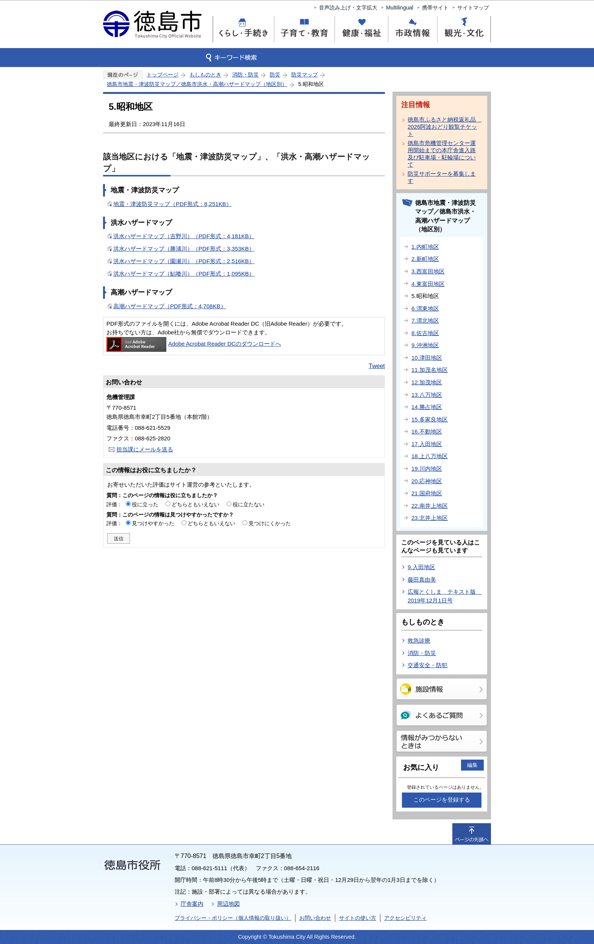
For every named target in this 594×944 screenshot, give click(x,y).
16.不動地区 (426, 431)
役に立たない (248, 504)
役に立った (145, 504)
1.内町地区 (425, 246)
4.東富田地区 (428, 284)
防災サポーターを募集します (442, 177)
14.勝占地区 (426, 407)
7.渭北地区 (425, 320)
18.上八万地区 (429, 456)
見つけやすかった (153, 523)
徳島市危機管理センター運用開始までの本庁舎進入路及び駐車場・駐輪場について (442, 154)
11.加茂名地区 (429, 370)
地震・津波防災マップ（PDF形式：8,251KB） (172, 204)
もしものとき (205, 75)
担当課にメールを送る (144, 449)
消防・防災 (245, 75)
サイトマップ (473, 8)
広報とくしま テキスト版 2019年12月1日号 (444, 596)
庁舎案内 (192, 903)
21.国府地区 (426, 493)
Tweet (377, 366)
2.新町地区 (425, 259)
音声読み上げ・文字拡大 (348, 8)
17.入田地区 (426, 444)
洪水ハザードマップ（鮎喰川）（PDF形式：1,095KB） (184, 273)
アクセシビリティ (405, 918)
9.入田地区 (421, 567)
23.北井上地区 (429, 518)
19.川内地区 (426, 468)
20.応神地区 (426, 481)
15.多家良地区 (429, 419)
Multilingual (399, 8)
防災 (275, 75)
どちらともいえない (195, 504)
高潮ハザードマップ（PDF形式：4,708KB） (169, 306)
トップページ (162, 75)
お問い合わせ (315, 918)
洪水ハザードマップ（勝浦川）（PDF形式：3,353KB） (184, 248)
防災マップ (304, 75)
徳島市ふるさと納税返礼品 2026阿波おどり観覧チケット (443, 126)
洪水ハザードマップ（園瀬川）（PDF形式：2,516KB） (184, 261)
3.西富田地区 (428, 271)
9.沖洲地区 (425, 345)
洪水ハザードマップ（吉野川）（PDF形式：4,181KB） (184, 236)
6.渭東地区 (425, 308)
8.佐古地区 (425, 333)
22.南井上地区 (429, 505)
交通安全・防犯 (427, 665)
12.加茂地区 (426, 382)
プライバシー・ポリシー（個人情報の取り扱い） (233, 918)
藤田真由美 (422, 579)
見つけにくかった (270, 523)
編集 (472, 765)
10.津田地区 (426, 357)
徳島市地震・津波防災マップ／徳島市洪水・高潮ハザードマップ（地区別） (197, 84)
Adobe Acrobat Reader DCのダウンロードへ (193, 343)
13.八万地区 (426, 395)
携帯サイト (435, 8)
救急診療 (419, 640)
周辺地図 (228, 903)
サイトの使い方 (357, 918)
